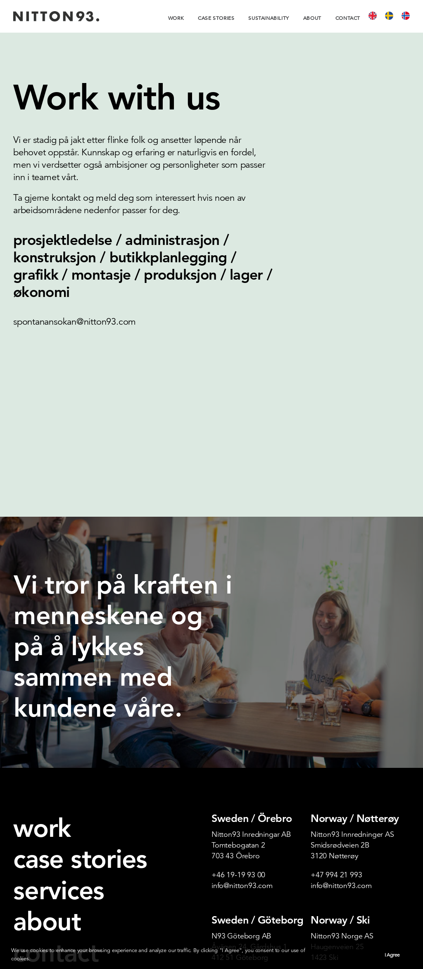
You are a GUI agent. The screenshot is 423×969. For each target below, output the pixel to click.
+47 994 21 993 (336, 738)
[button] (20, 918)
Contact (347, 18)
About (312, 18)
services (58, 754)
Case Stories (216, 18)
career (27, 845)
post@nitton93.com (243, 840)
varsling (31, 885)
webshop (34, 872)
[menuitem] (179, 18)
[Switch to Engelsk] (375, 16)
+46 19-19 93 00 (238, 738)
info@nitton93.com (242, 749)
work (42, 692)
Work (176, 18)
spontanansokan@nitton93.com (74, 321)
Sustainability (268, 18)
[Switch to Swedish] (392, 16)
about (47, 785)
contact (55, 816)
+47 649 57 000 (336, 840)
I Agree (392, 955)
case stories (80, 723)
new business (43, 859)
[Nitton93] (56, 16)
